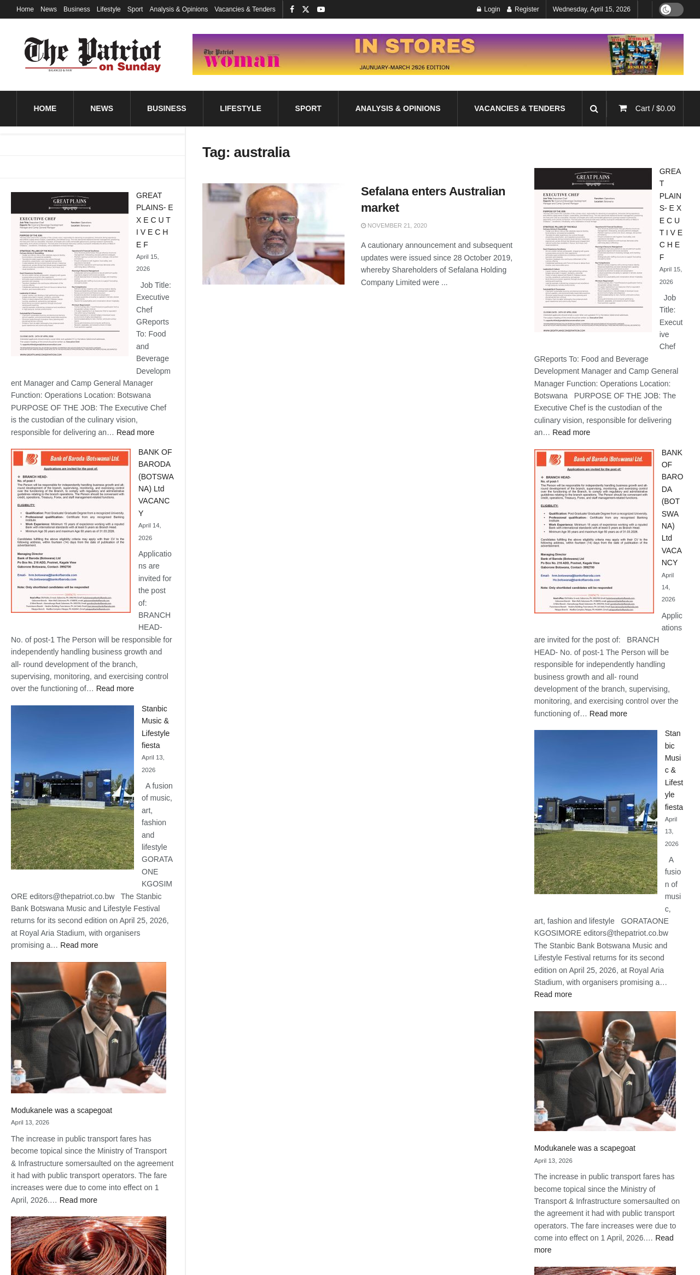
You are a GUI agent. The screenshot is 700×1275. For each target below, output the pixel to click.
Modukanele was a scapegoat (61, 1110)
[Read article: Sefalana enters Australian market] (273, 234)
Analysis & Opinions (178, 9)
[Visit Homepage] (93, 54)
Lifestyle (109, 9)
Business (76, 9)
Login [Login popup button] (488, 9)
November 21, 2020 (394, 225)
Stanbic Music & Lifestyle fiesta (674, 770)
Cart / (655, 108)
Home (25, 9)
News (48, 9)
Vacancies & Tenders (245, 9)
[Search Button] (594, 108)
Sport (135, 9)
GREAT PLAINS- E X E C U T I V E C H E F (154, 220)
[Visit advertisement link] (438, 54)
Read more (135, 432)
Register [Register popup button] (523, 9)
